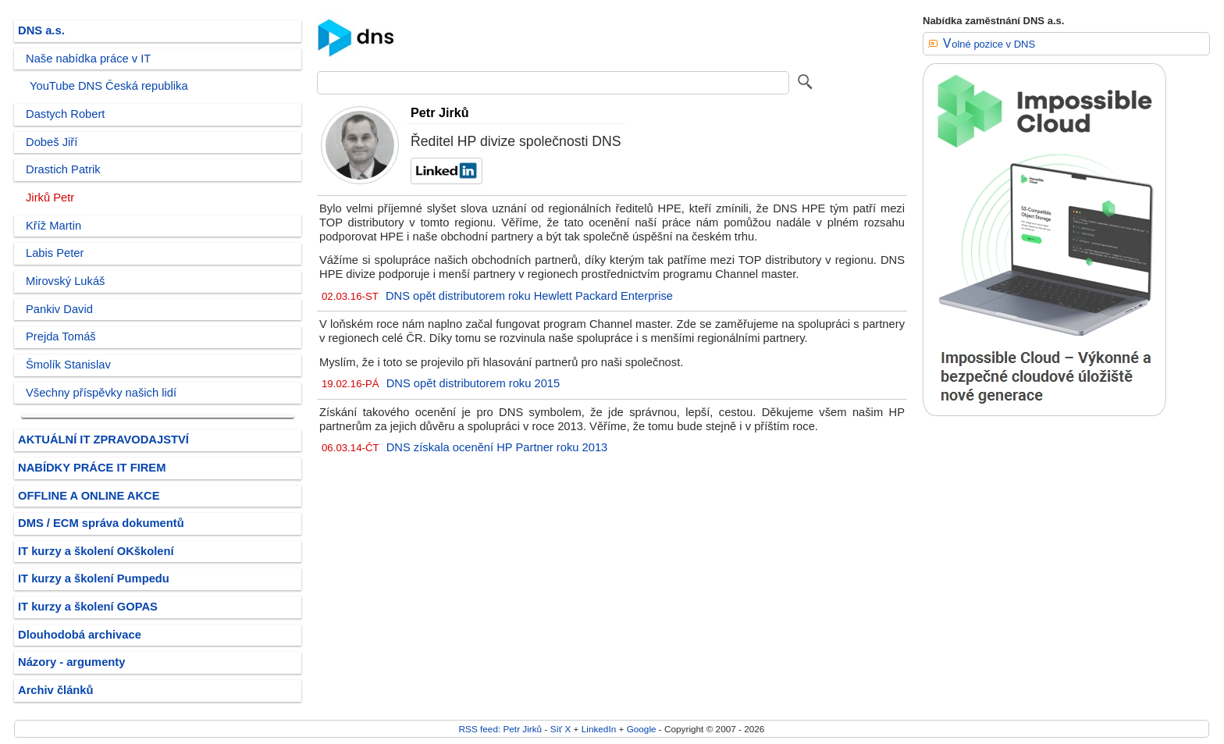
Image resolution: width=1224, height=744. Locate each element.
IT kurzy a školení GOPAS (88, 606)
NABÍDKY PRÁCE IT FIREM (91, 467)
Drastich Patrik (63, 169)
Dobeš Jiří (51, 142)
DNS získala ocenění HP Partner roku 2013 (497, 447)
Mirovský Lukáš (65, 281)
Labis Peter (55, 253)
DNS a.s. (41, 30)
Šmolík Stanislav (68, 364)
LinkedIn (599, 729)
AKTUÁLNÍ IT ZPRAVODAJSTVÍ (103, 439)
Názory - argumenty (71, 662)
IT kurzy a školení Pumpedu (93, 578)
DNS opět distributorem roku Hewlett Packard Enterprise (529, 296)
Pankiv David (59, 309)
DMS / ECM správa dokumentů (101, 523)
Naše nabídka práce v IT (88, 58)
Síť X (560, 729)
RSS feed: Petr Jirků (501, 729)
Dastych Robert (65, 114)
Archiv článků (56, 690)
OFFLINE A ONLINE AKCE (89, 495)
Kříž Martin (53, 225)
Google (641, 729)
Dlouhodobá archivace (79, 634)
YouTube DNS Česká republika (109, 86)
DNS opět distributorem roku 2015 (473, 383)
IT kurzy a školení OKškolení (96, 551)
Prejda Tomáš (61, 336)
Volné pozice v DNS (989, 44)
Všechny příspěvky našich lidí (101, 392)
